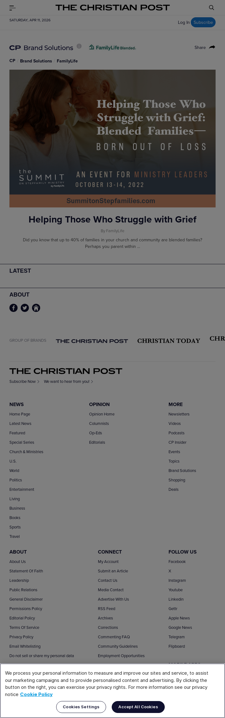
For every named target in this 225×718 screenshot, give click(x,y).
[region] (112, 690)
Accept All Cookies (138, 706)
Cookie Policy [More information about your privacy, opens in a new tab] (36, 694)
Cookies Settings (81, 706)
